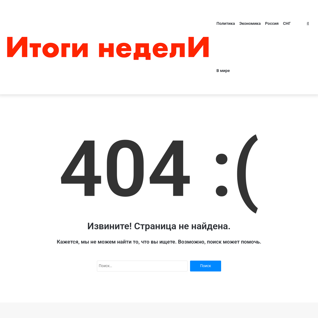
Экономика (250, 23)
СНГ (287, 23)
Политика (225, 23)
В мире (223, 70)
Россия (272, 23)
